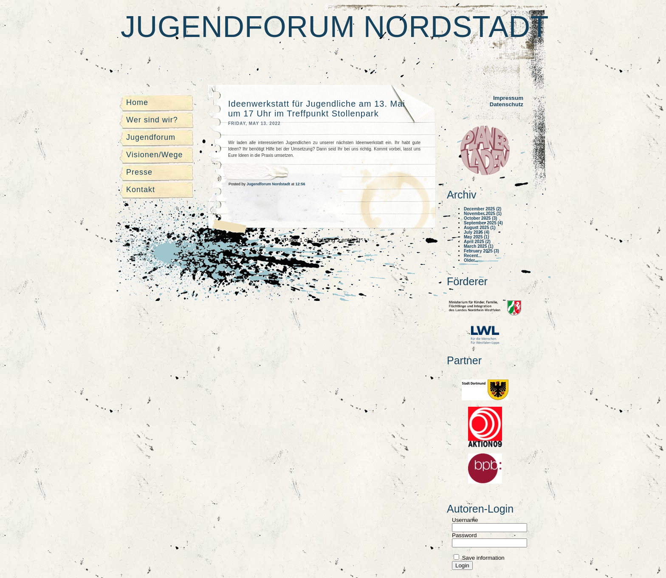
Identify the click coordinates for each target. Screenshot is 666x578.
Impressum (508, 98)
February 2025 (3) (481, 251)
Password (464, 535)
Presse (139, 172)
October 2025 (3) (480, 218)
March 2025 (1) (478, 246)
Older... (471, 260)
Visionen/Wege (154, 154)
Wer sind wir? (152, 120)
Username (465, 520)
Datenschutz (506, 104)
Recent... (473, 255)
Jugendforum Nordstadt (335, 26)
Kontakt (140, 189)
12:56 (300, 184)
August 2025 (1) (479, 227)
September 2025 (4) (483, 223)
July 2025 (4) (476, 232)
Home (137, 102)
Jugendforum (150, 137)
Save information (482, 558)
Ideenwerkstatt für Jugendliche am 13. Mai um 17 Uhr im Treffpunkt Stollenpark (316, 108)
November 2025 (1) (483, 213)
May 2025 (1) (476, 237)
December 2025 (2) (482, 209)
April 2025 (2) (477, 241)
